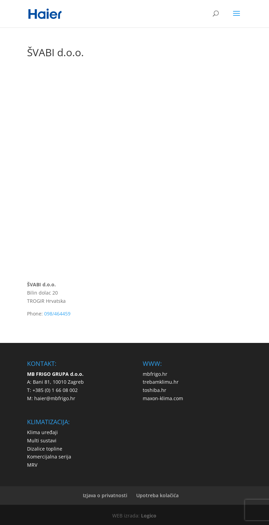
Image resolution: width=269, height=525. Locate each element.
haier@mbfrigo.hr (54, 398)
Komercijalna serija (49, 456)
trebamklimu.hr (161, 382)
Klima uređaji (42, 432)
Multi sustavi (41, 440)
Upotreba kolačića (157, 495)
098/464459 (57, 313)
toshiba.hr (154, 390)
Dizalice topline (44, 448)
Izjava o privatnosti (105, 495)
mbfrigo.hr (155, 374)
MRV (32, 465)
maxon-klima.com (163, 398)
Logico (148, 515)
